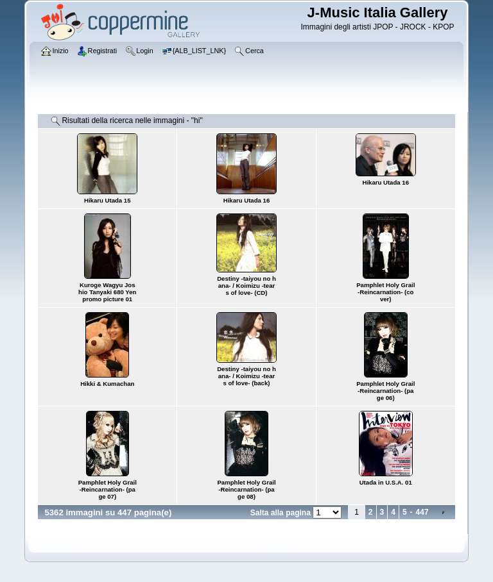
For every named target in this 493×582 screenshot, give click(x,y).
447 (422, 512)
